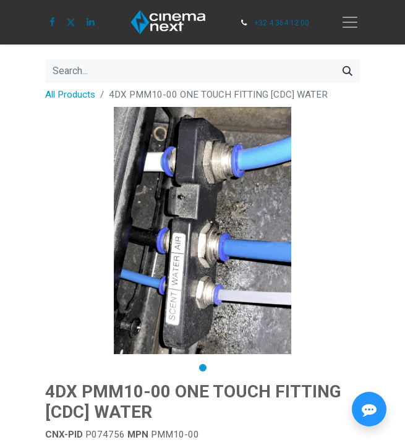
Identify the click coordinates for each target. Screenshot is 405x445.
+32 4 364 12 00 (281, 23)
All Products (70, 94)
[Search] (347, 71)
